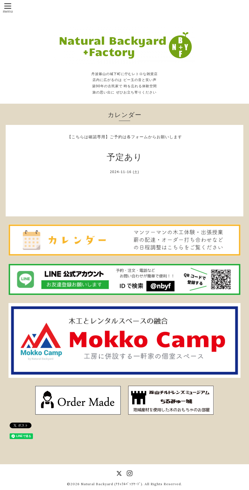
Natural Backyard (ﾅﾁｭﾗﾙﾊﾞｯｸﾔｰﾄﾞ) (111, 484)
